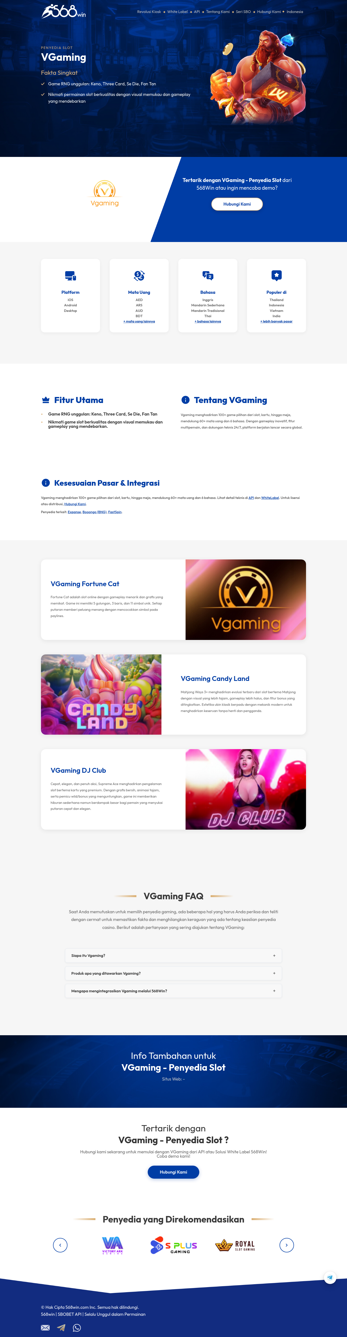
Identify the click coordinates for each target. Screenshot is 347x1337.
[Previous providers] (60, 1245)
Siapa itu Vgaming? (88, 955)
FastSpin (115, 512)
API (197, 11)
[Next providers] (287, 1245)
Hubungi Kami (269, 11)
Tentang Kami (218, 11)
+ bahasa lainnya (208, 321)
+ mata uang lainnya (139, 321)
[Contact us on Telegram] (330, 1277)
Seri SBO (243, 11)
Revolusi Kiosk (149, 11)
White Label (177, 11)
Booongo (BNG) (95, 512)
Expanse (74, 512)
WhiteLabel (270, 498)
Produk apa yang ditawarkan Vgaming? (106, 973)
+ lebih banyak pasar (276, 321)
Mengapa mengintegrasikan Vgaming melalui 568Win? (119, 990)
